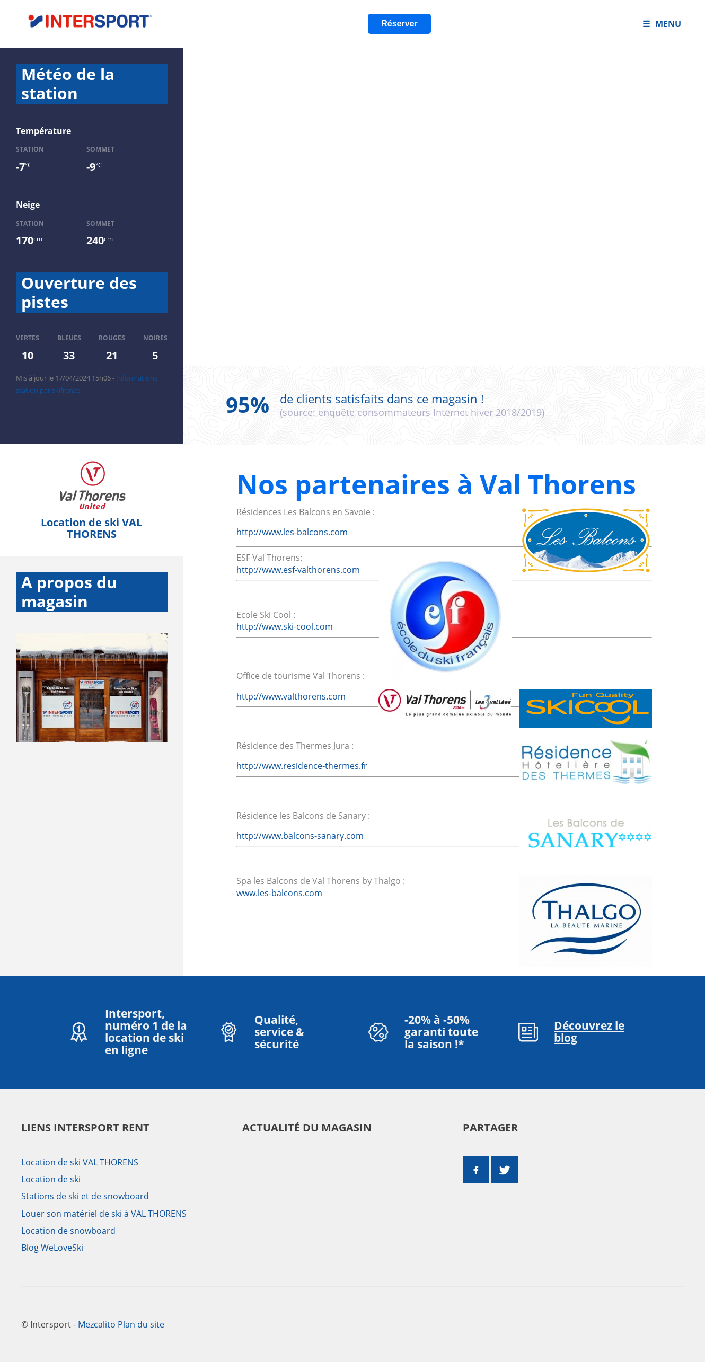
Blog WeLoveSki (52, 1247)
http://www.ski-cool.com (284, 626)
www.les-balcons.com (279, 893)
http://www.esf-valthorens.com (298, 570)
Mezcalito (97, 1324)
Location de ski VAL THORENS (91, 528)
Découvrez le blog (589, 1031)
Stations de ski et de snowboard (85, 1196)
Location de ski (51, 1179)
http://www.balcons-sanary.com (300, 836)
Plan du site (141, 1324)
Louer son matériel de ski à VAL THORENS (104, 1213)
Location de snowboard (68, 1230)
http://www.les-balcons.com (292, 532)
